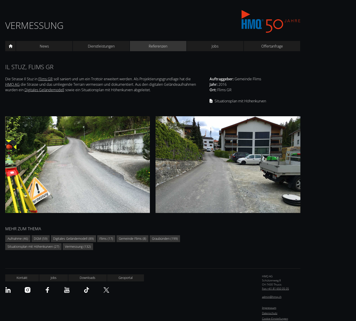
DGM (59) (40, 238)
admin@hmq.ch (272, 297)
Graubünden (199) (165, 238)
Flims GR (45, 78)
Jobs (215, 46)
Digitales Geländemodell (44, 89)
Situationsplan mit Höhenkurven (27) (33, 246)
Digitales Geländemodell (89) (73, 238)
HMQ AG (12, 84)
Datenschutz (269, 313)
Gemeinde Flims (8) (132, 238)
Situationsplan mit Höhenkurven (240, 101)
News (44, 46)
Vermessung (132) (78, 246)
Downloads (87, 278)
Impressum (269, 308)
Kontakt (22, 278)
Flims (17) (106, 238)
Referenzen (158, 46)
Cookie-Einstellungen (275, 319)
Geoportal (126, 278)
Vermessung (34, 25)
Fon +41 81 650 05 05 (275, 289)
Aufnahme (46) (17, 238)
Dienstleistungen (101, 46)
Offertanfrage (272, 46)
